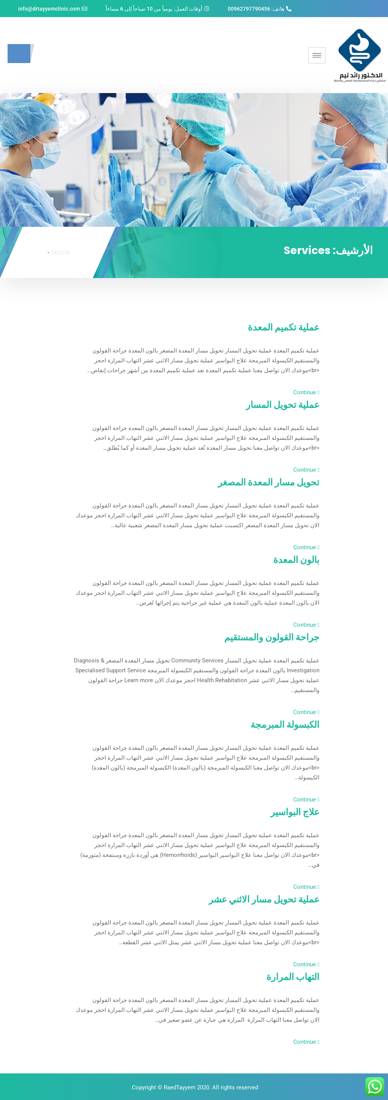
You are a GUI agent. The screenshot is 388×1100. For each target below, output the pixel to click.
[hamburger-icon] (316, 55)
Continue (306, 392)
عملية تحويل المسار (273, 404)
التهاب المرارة (286, 976)
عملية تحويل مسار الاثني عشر (250, 899)
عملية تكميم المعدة (275, 327)
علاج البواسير (288, 811)
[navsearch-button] (19, 53)
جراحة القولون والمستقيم (259, 637)
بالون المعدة (291, 559)
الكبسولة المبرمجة (276, 724)
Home (61, 252)
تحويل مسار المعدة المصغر (257, 482)
